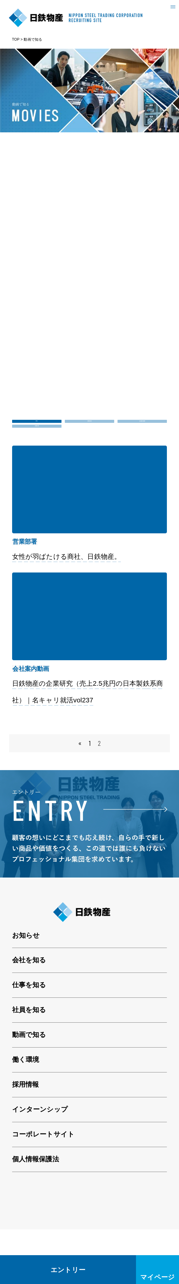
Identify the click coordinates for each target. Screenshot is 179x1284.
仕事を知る (29, 1040)
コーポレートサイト (43, 1189)
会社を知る (29, 1015)
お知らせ (26, 990)
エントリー (68, 1269)
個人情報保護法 (35, 1214)
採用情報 (25, 1139)
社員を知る (29, 1064)
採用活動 (89, 429)
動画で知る (29, 1089)
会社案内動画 (142, 429)
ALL (36, 429)
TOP (16, 39)
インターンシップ (40, 1164)
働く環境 (25, 1114)
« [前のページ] (79, 798)
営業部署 (36, 451)
